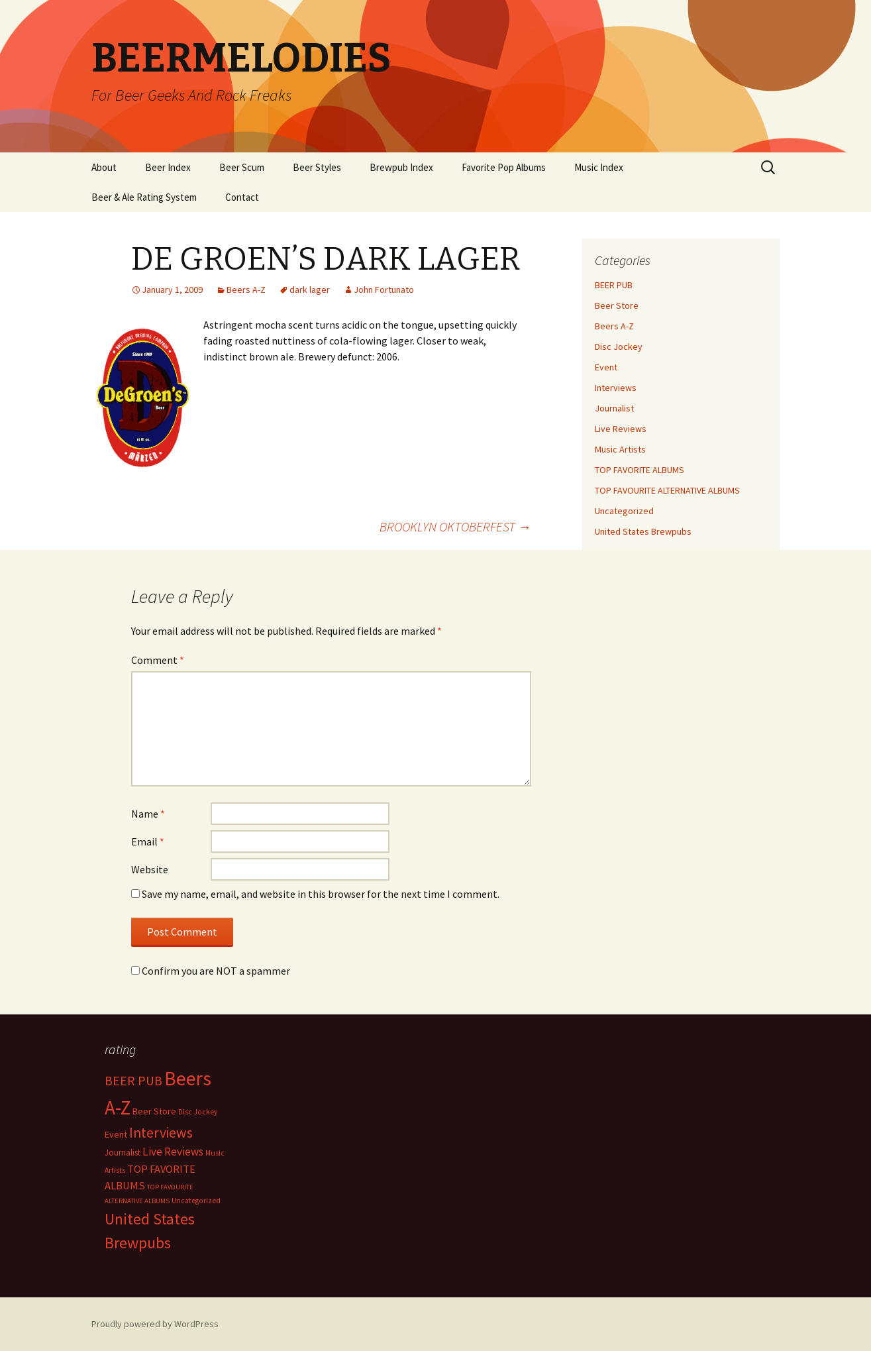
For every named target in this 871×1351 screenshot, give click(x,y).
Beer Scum (241, 167)
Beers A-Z (246, 290)
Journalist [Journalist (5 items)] (122, 1152)
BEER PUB (614, 285)
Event (606, 367)
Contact (242, 197)
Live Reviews (620, 429)
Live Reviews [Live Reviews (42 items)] (172, 1151)
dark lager (309, 290)
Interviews (616, 388)
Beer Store (617, 305)
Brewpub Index (401, 167)
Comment (157, 660)
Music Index (598, 167)
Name (148, 813)
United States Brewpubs (643, 531)
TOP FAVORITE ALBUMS (639, 470)
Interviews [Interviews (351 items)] (161, 1133)
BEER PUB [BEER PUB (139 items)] (133, 1081)
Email (147, 841)
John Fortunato (384, 290)
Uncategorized (624, 511)
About (104, 167)
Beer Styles (317, 167)
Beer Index (168, 167)
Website (149, 869)
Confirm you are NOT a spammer (210, 970)
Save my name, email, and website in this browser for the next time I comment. (320, 893)
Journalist (614, 408)
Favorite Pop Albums (504, 167)
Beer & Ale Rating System (144, 197)
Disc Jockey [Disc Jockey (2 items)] (197, 1111)
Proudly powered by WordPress (155, 1324)
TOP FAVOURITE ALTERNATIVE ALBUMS (667, 490)
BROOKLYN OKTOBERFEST (455, 526)
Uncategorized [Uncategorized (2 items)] (196, 1200)
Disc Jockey (618, 346)
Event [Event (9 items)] (116, 1134)
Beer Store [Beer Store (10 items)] (154, 1111)
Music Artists (620, 449)
